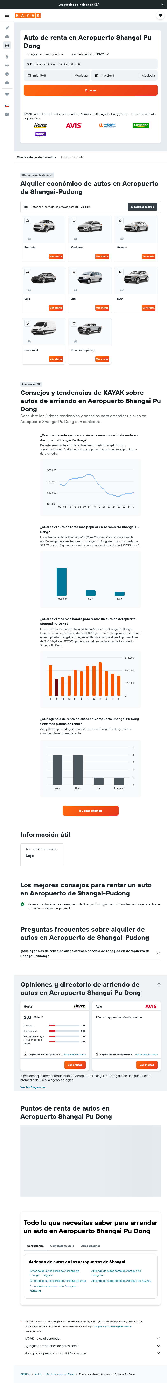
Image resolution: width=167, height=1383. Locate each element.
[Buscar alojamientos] (7, 36)
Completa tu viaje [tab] (62, 1246)
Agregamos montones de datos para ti (93, 1345)
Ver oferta (56, 256)
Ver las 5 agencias (33, 1087)
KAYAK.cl (25, 1374)
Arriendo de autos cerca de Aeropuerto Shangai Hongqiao (54, 1273)
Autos (38, 1374)
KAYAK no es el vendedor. (93, 1338)
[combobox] (45, 54)
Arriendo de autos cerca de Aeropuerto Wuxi (58, 1281)
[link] (91, 811)
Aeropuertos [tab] (35, 1246)
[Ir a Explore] (7, 57)
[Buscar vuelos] (7, 28)
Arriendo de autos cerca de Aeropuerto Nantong (54, 1288)
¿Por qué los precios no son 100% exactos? (93, 1353)
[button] (162, 4)
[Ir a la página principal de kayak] (28, 15)
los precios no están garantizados (112, 1326)
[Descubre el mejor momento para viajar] (7, 74)
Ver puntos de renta (74, 1054)
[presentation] (159, 985)
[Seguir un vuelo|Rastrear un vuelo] (7, 65)
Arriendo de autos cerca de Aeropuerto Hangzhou (116, 1273)
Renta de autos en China (60, 1374)
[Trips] (7, 94)
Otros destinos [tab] (90, 1246)
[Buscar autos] (7, 45)
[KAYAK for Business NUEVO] (7, 83)
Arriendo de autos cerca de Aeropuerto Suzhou (121, 1281)
